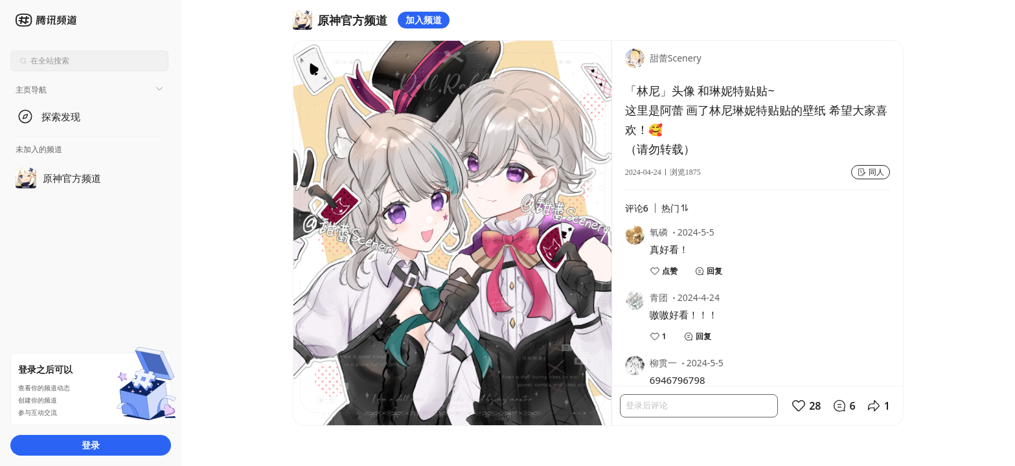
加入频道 (423, 20)
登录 (91, 445)
